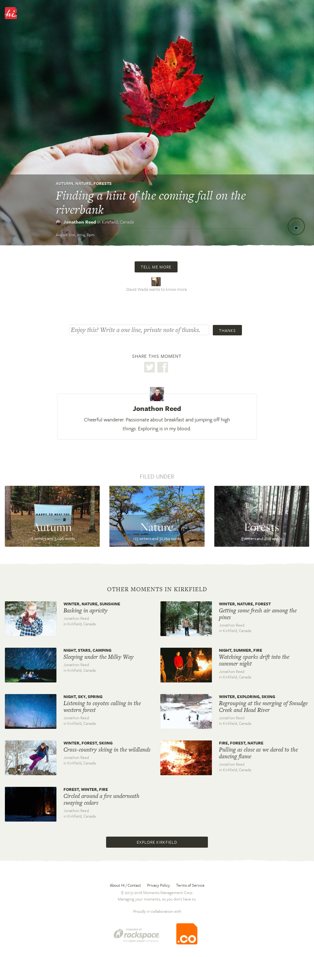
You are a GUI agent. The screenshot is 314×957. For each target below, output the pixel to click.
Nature (83, 183)
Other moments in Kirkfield (157, 589)
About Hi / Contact (125, 885)
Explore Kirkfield (157, 842)
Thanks (227, 330)
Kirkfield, (118, 221)
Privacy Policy (158, 885)
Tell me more (156, 267)
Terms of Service (190, 885)
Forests (103, 183)
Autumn (64, 183)
